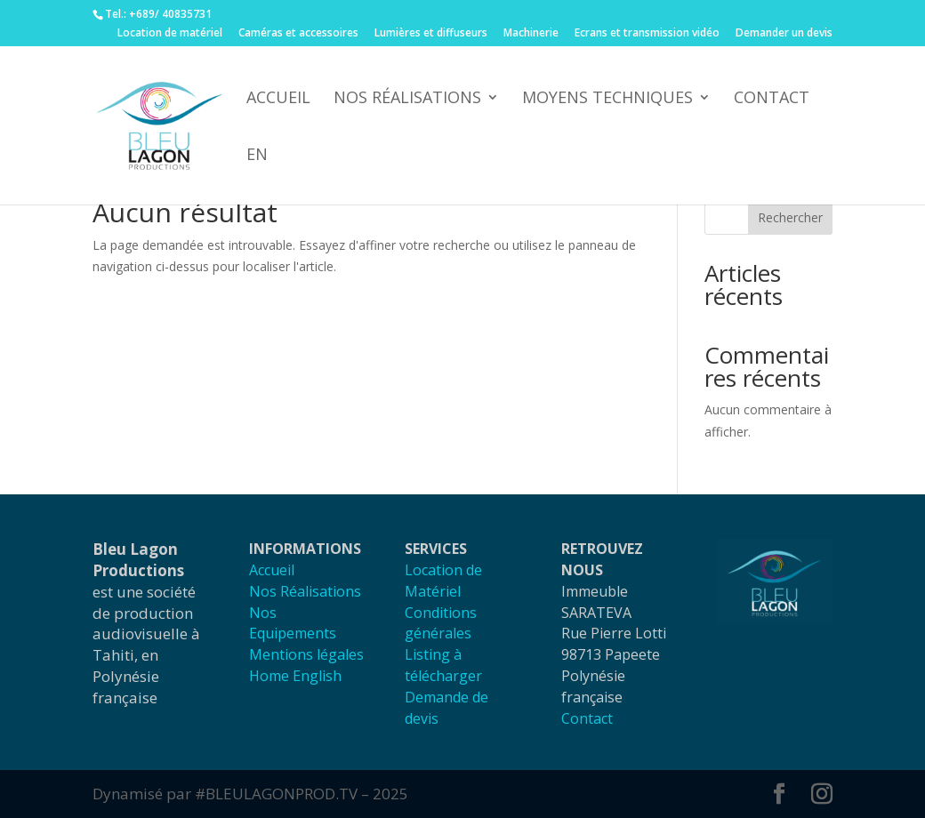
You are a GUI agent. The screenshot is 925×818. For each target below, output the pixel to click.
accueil (278, 99)
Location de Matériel (443, 580)
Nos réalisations (407, 99)
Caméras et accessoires (298, 34)
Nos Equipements (292, 623)
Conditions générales (441, 623)
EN (257, 156)
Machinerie (531, 34)
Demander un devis (784, 34)
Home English (295, 676)
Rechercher (790, 217)
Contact (771, 99)
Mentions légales (306, 654)
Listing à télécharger (443, 665)
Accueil (271, 570)
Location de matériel (169, 34)
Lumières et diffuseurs (430, 34)
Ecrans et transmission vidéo (647, 34)
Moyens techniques (607, 99)
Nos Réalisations (305, 591)
